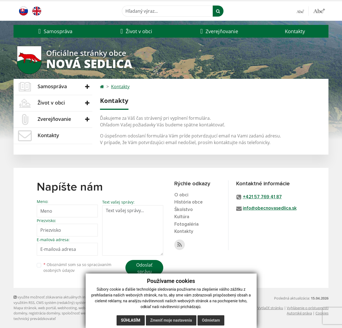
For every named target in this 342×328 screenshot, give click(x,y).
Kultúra (181, 217)
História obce (188, 202)
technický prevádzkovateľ (35, 318)
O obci (181, 195)
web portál (47, 307)
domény (20, 313)
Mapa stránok (25, 307)
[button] (55, 31)
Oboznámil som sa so (77, 267)
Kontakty (295, 31)
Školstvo (183, 209)
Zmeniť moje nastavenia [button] (171, 320)
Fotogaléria (186, 224)
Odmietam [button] (211, 320)
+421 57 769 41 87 (262, 197)
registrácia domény (44, 313)
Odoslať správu (144, 268)
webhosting (67, 307)
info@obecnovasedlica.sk (270, 208)
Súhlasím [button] (130, 320)
